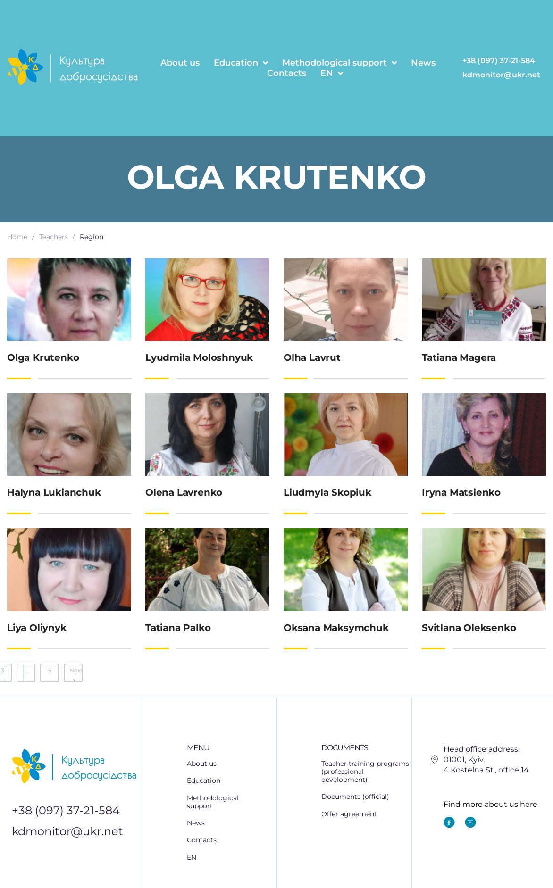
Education (241, 63)
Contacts (286, 73)
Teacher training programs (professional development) (365, 771)
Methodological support (339, 63)
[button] (231, 778)
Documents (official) (355, 794)
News (423, 63)
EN (331, 73)
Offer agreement (349, 809)
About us (180, 63)
